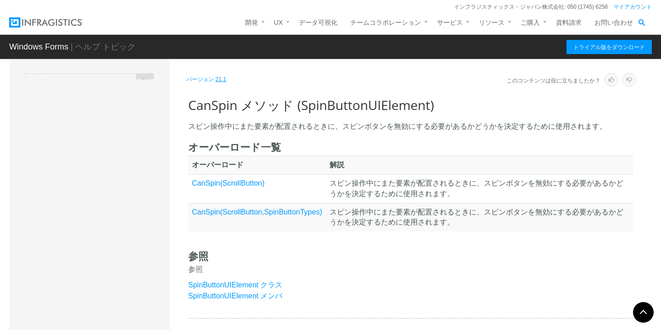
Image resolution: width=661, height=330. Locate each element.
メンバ (78, 168)
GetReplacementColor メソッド (119, 295)
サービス (450, 22)
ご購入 (530, 22)
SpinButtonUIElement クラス (235, 285)
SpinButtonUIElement (94, 138)
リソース (491, 22)
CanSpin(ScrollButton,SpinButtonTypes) (257, 212)
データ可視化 (318, 22)
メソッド (82, 210)
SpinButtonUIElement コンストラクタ (116, 189)
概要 (75, 152)
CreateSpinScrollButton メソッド (121, 244)
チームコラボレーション (385, 22)
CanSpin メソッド (104, 224)
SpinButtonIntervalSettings (98, 122)
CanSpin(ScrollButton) (228, 183)
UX (278, 22)
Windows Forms (38, 46)
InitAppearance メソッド (112, 315)
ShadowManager (85, 106)
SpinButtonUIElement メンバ (235, 296)
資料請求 (569, 22)
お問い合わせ (613, 22)
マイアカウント (632, 7)
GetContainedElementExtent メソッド (122, 270)
